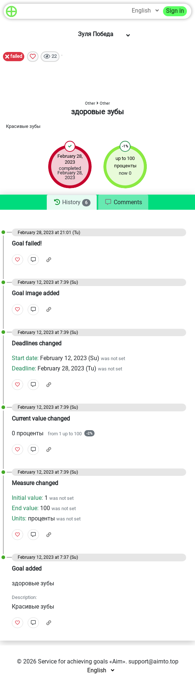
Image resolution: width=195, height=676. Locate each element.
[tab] (71, 202)
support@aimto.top (153, 661)
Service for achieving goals (73, 661)
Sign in (175, 10)
